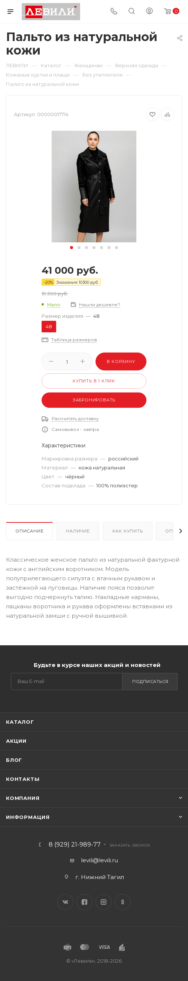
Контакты (22, 779)
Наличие (78, 531)
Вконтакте (65, 902)
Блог (14, 760)
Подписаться (150, 681)
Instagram (103, 902)
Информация (28, 817)
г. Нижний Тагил (99, 877)
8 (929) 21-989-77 (75, 845)
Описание (29, 531)
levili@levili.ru (99, 860)
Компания (22, 798)
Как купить (127, 531)
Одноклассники (123, 902)
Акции (16, 741)
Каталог (20, 722)
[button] (71, 247)
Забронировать (94, 400)
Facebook (84, 902)
